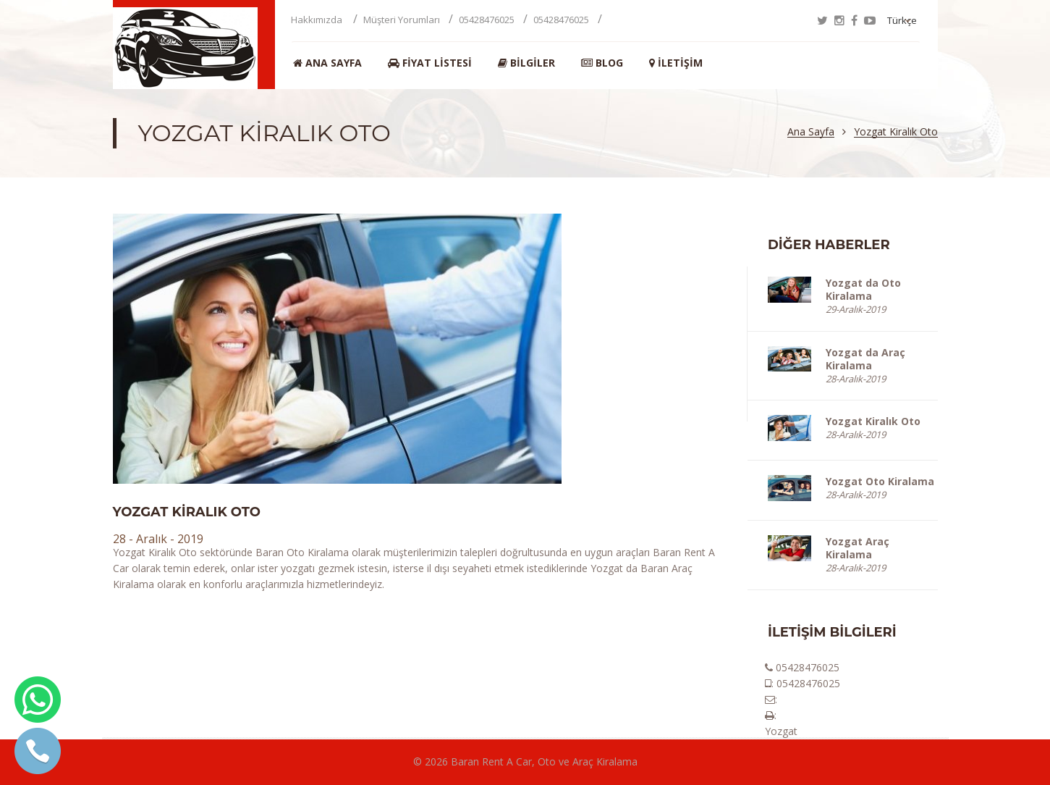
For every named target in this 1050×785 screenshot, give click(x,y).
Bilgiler (526, 63)
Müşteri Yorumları (401, 19)
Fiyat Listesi (430, 63)
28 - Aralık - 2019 (158, 539)
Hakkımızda (317, 19)
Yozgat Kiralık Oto (896, 132)
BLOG (602, 63)
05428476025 (487, 19)
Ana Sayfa (327, 63)
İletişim (676, 63)
